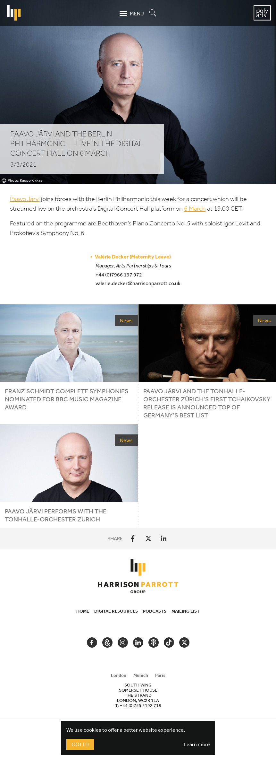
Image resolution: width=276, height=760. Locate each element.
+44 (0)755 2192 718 (140, 705)
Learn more (197, 744)
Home (82, 611)
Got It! (80, 744)
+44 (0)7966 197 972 (119, 274)
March (195, 208)
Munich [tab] (140, 675)
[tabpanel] (138, 695)
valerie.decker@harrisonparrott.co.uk (138, 283)
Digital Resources (116, 611)
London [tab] (118, 675)
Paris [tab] (160, 675)
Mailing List (185, 611)
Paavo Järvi (25, 199)
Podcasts (154, 611)
